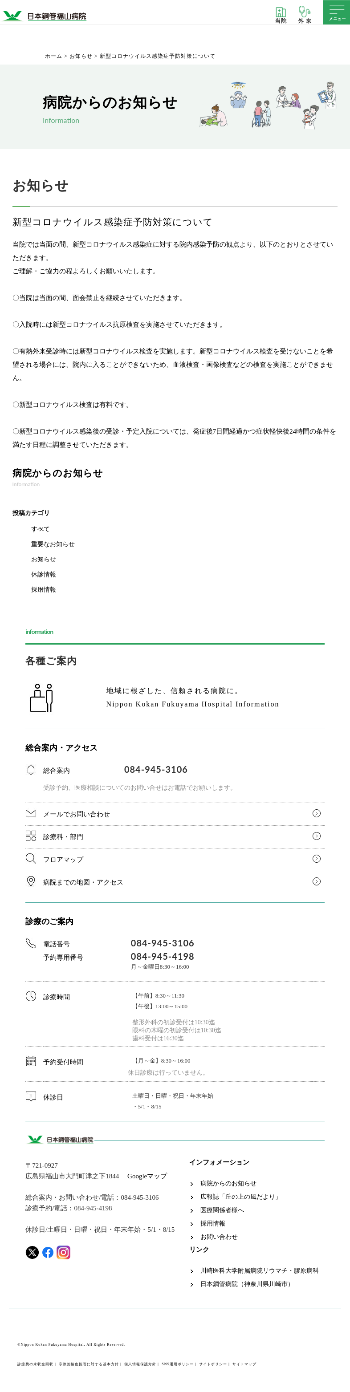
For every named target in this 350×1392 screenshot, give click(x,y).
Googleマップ (147, 1176)
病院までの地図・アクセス (83, 882)
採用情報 (43, 589)
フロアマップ (63, 859)
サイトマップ (244, 1364)
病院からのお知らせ (228, 1184)
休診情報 (43, 574)
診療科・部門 (63, 836)
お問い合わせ (219, 1237)
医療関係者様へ (222, 1210)
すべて (40, 529)
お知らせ (81, 56)
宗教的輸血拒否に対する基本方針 (89, 1364)
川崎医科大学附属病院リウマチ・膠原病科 (259, 1271)
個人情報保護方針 (140, 1364)
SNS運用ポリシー (178, 1364)
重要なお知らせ (53, 544)
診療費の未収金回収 (35, 1364)
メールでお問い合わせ (76, 814)
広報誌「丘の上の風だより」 (240, 1197)
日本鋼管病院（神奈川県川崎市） (247, 1284)
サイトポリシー (213, 1364)
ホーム (53, 56)
